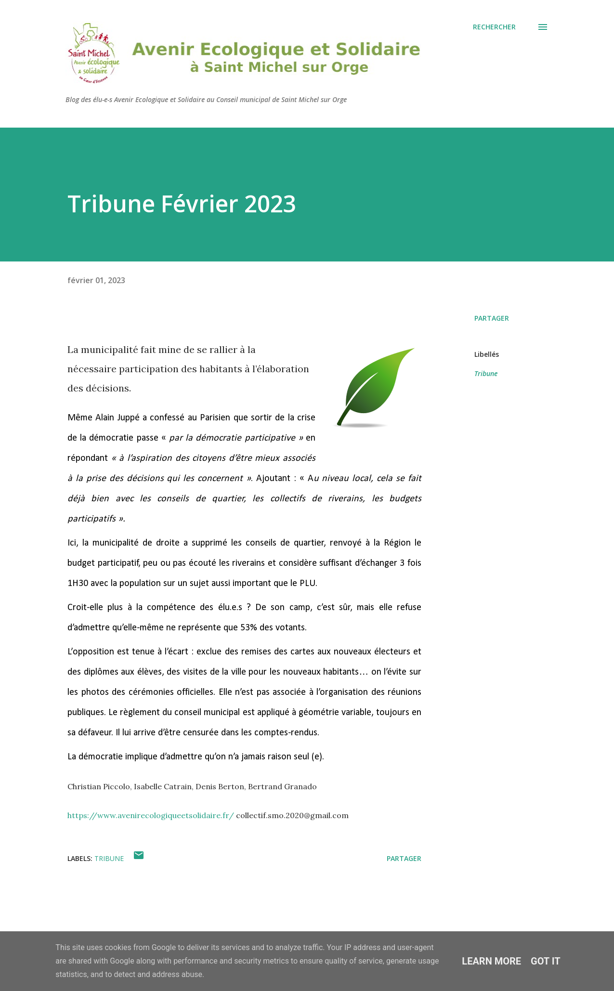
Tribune (485, 373)
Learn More (491, 961)
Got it (546, 961)
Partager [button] (491, 318)
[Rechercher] (494, 27)
